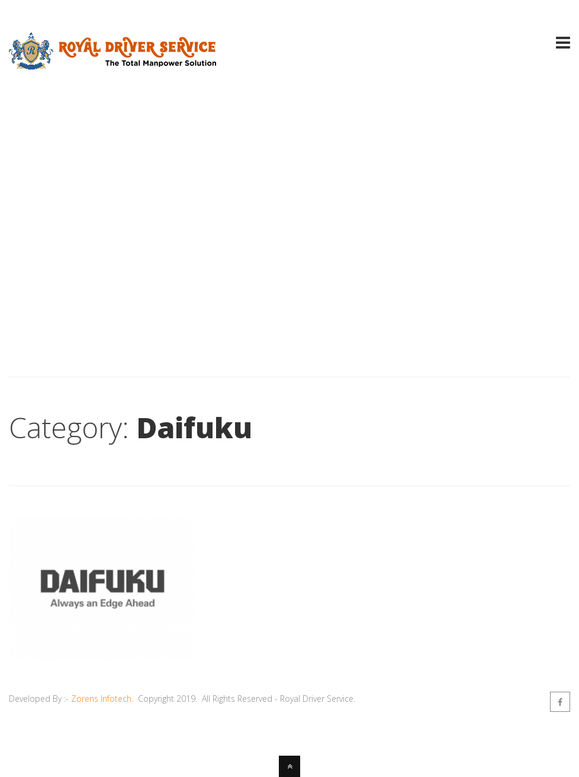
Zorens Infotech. (102, 698)
